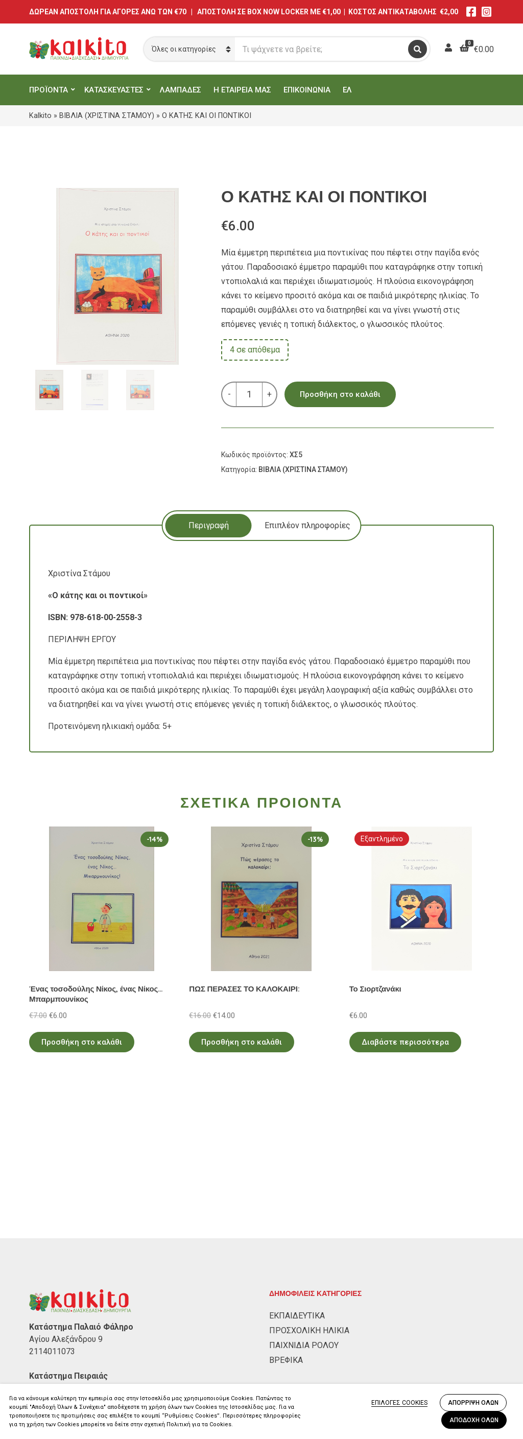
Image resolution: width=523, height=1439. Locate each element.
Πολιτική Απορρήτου (67, 1336)
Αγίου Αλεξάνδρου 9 (66, 1209)
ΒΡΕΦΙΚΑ (286, 1230)
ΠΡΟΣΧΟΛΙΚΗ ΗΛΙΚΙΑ (309, 1201)
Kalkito (40, 115)
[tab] (208, 525)
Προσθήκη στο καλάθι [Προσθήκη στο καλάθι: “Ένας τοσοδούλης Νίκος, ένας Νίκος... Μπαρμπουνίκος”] (81, 1042)
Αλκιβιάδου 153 (58, 1258)
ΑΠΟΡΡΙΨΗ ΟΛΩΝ (473, 1402)
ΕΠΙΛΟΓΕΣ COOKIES (399, 1402)
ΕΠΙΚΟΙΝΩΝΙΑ (306, 90)
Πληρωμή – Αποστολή (70, 1366)
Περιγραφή (208, 525)
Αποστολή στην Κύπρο (70, 1380)
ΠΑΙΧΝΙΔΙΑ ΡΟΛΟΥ (304, 1215)
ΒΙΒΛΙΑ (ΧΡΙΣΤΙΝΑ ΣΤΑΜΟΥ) (106, 115)
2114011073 (52, 1221)
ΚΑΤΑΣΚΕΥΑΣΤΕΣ (114, 90)
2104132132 (52, 1271)
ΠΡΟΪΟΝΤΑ (48, 90)
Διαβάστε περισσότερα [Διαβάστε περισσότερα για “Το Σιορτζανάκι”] (405, 1042)
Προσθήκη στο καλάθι (340, 394)
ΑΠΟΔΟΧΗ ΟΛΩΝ (473, 1420)
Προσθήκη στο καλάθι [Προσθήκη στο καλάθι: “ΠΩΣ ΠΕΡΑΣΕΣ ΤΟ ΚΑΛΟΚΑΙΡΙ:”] (241, 1042)
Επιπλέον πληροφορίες (307, 525)
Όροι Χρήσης (52, 1351)
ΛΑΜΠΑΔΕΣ (180, 90)
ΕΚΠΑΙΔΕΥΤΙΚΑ (297, 1186)
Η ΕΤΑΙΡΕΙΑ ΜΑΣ (242, 90)
